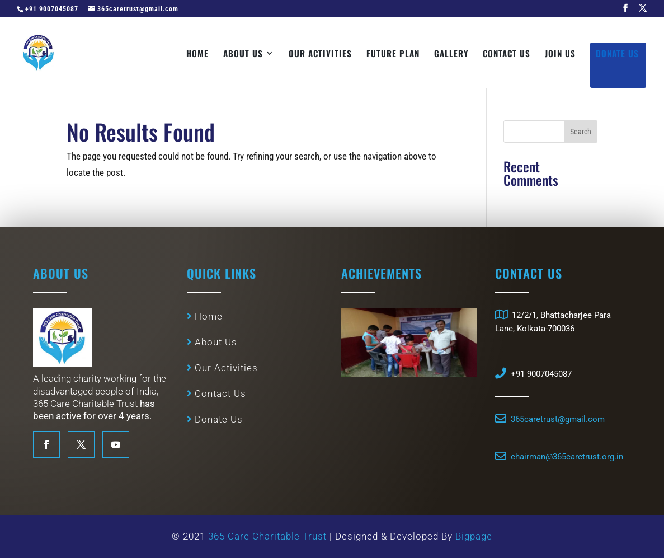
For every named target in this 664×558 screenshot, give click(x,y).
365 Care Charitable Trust (268, 540)
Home (197, 54)
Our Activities (320, 54)
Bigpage (473, 540)
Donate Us (617, 54)
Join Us (560, 54)
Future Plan (393, 54)
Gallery (451, 54)
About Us (243, 54)
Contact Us (506, 54)
